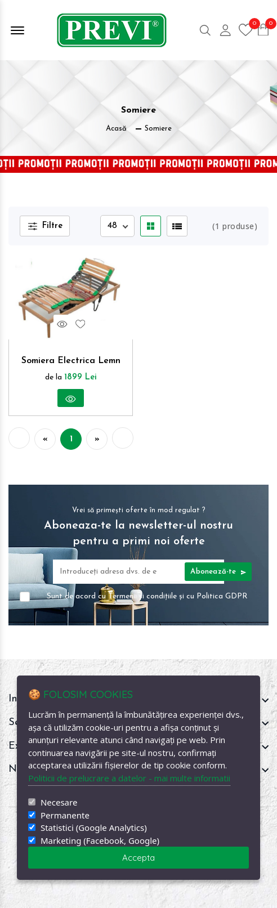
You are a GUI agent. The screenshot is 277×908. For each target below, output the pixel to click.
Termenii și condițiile (142, 596)
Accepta (138, 857)
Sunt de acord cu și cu (147, 596)
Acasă (116, 128)
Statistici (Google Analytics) (94, 828)
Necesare (59, 802)
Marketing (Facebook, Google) (100, 841)
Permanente (65, 815)
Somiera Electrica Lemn (70, 360)
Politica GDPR (222, 596)
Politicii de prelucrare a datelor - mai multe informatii (129, 778)
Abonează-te (218, 571)
